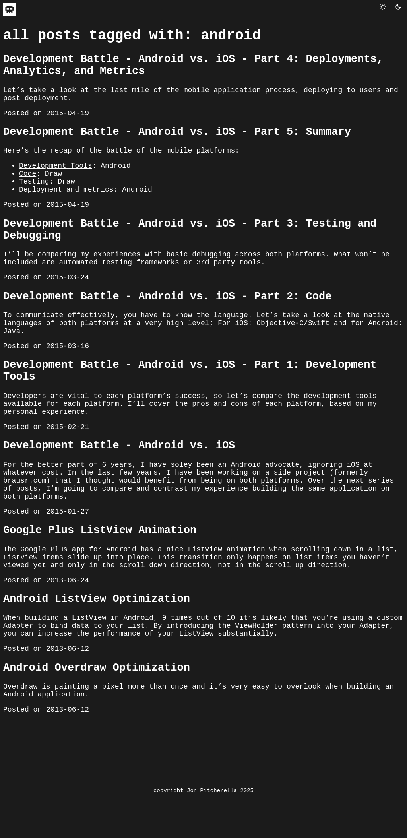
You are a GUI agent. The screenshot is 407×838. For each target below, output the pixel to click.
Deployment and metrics (66, 213)
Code (27, 194)
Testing (34, 203)
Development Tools (55, 184)
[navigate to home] (9, 13)
